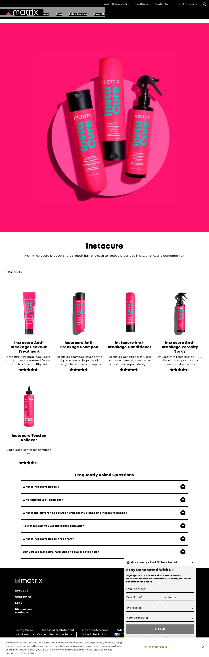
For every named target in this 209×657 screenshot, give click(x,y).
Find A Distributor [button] (187, 4)
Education (75, 14)
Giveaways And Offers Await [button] (154, 562)
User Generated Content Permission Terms (44, 634)
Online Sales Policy (93, 634)
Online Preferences (95, 629)
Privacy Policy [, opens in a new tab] (29, 653)
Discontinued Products (25, 610)
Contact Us (23, 597)
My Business (96, 14)
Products (56, 14)
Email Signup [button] (142, 4)
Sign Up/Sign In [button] (163, 4)
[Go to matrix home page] (22, 12)
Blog (114, 14)
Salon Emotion (132, 14)
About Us (154, 14)
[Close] (203, 647)
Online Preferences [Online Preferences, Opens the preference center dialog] (155, 647)
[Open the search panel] (204, 4)
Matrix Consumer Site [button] (116, 4)
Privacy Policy (24, 629)
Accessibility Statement (57, 629)
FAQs (18, 603)
